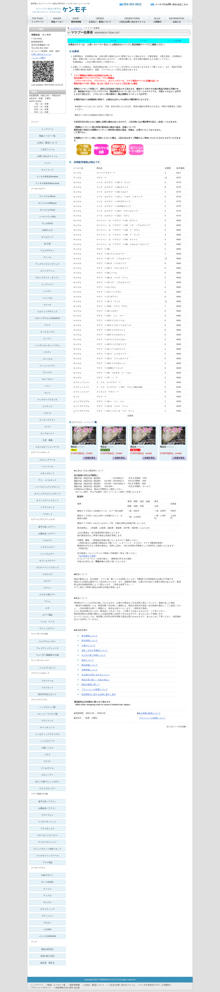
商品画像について (89, 665)
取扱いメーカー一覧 (56, 985)
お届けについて (88, 645)
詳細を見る (89, 458)
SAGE (47, 882)
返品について (87, 660)
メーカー (144, 41)
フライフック (83, 41)
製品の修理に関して (90, 684)
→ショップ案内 (38, 58)
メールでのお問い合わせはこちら (171, 4)
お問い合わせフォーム (41, 54)
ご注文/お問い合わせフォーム (121, 985)
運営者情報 (75, 985)
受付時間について (89, 640)
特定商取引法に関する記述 (67, 988)
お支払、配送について (94, 985)
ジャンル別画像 (174, 41)
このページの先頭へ (177, 726)
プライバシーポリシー (41, 988)
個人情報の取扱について (149, 713)
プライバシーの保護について (94, 689)
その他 (113, 41)
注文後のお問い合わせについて (95, 675)
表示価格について (89, 636)
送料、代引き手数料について (94, 650)
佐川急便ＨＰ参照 (87, 556)
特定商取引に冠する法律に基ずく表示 (98, 694)
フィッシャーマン (47, 366)
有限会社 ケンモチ (67, 9)
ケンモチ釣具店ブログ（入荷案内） (156, 985)
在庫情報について (89, 670)
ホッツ (47, 393)
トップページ (76, 28)
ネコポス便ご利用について (93, 655)
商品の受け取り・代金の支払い (95, 680)
